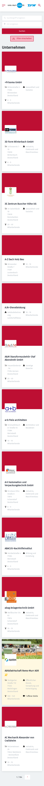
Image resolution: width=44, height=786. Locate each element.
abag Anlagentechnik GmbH (19, 607)
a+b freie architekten (16, 420)
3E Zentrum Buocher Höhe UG (20, 203)
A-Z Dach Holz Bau (14, 259)
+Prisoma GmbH (13, 82)
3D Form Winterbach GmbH (19, 141)
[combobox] (22, 18)
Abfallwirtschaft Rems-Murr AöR (22, 670)
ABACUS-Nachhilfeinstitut (18, 548)
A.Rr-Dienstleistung (15, 307)
